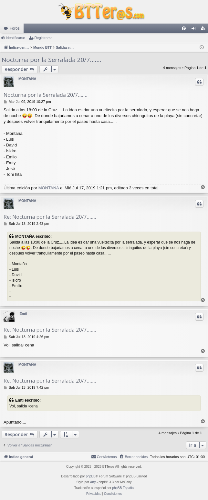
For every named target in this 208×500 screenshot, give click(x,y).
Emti (23, 313)
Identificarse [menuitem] (195, 29)
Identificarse (15, 38)
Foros (15, 28)
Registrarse (43, 38)
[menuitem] (184, 28)
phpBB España (123, 488)
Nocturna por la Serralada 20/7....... (51, 59)
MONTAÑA (27, 79)
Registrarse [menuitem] (204, 29)
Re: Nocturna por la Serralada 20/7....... (50, 217)
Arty (93, 482)
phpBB (91, 476)
